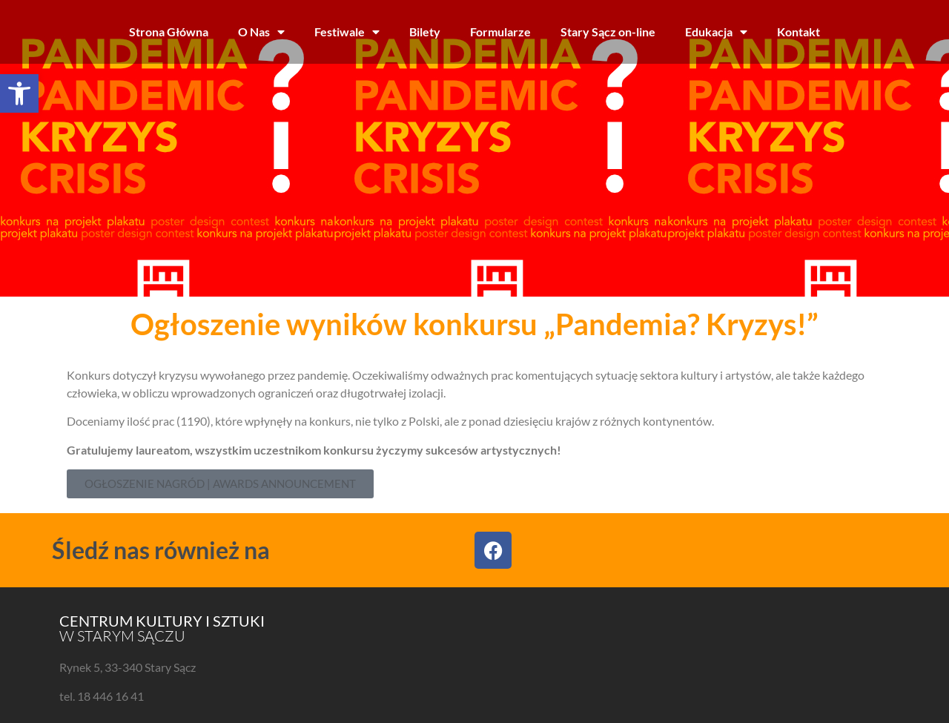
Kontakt (798, 31)
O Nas (261, 32)
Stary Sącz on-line (608, 31)
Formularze (500, 31)
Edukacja (716, 32)
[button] (19, 93)
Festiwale (347, 32)
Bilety (424, 31)
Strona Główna (168, 31)
